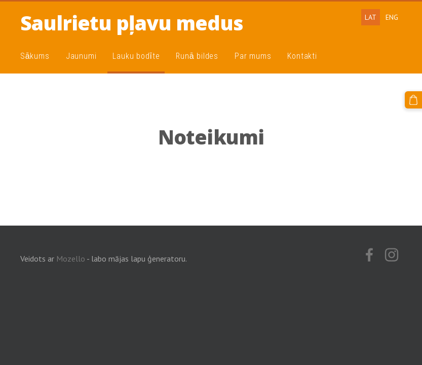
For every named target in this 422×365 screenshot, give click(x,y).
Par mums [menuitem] (253, 56)
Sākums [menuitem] (35, 56)
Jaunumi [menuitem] (81, 56)
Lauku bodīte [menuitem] (136, 56)
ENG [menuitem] (392, 17)
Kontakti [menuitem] (302, 56)
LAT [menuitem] (370, 17)
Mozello (70, 258)
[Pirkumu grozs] (413, 99)
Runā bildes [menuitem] (197, 56)
